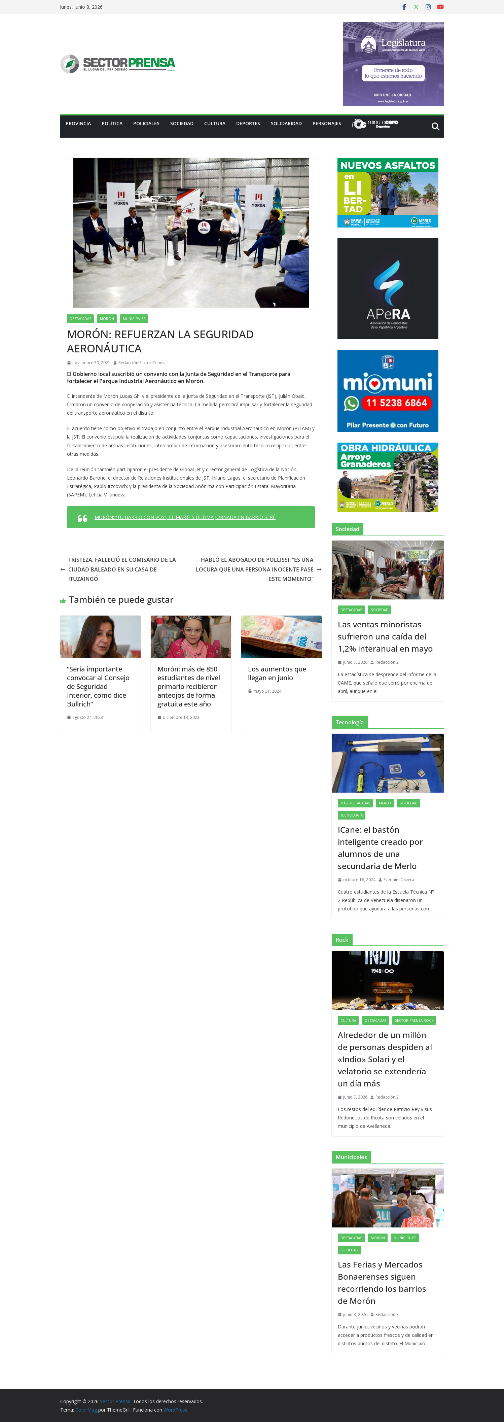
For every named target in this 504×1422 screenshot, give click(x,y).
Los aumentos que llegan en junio (277, 673)
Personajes (327, 123)
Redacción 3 (387, 1314)
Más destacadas (355, 803)
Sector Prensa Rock (414, 1020)
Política (112, 123)
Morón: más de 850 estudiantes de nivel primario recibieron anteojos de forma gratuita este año (188, 686)
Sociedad (181, 123)
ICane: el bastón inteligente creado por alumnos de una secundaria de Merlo (380, 847)
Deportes (248, 123)
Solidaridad (286, 123)
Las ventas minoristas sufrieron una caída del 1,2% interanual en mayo (385, 636)
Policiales (146, 123)
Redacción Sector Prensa (142, 363)
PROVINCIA (78, 123)
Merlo (385, 803)
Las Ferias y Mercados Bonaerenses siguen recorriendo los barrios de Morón (382, 1282)
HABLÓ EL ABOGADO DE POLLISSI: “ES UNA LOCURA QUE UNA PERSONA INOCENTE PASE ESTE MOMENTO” (259, 569)
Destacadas (80, 318)
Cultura (214, 123)
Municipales (134, 318)
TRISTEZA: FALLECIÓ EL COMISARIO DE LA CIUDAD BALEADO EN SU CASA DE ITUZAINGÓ (118, 569)
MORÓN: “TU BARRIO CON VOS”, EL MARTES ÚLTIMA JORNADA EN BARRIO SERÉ (185, 517)
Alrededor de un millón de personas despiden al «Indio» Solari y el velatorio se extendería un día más (385, 1059)
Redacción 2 (387, 662)
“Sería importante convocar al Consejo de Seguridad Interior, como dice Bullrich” (98, 686)
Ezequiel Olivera (399, 879)
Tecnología (351, 815)
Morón (107, 318)
